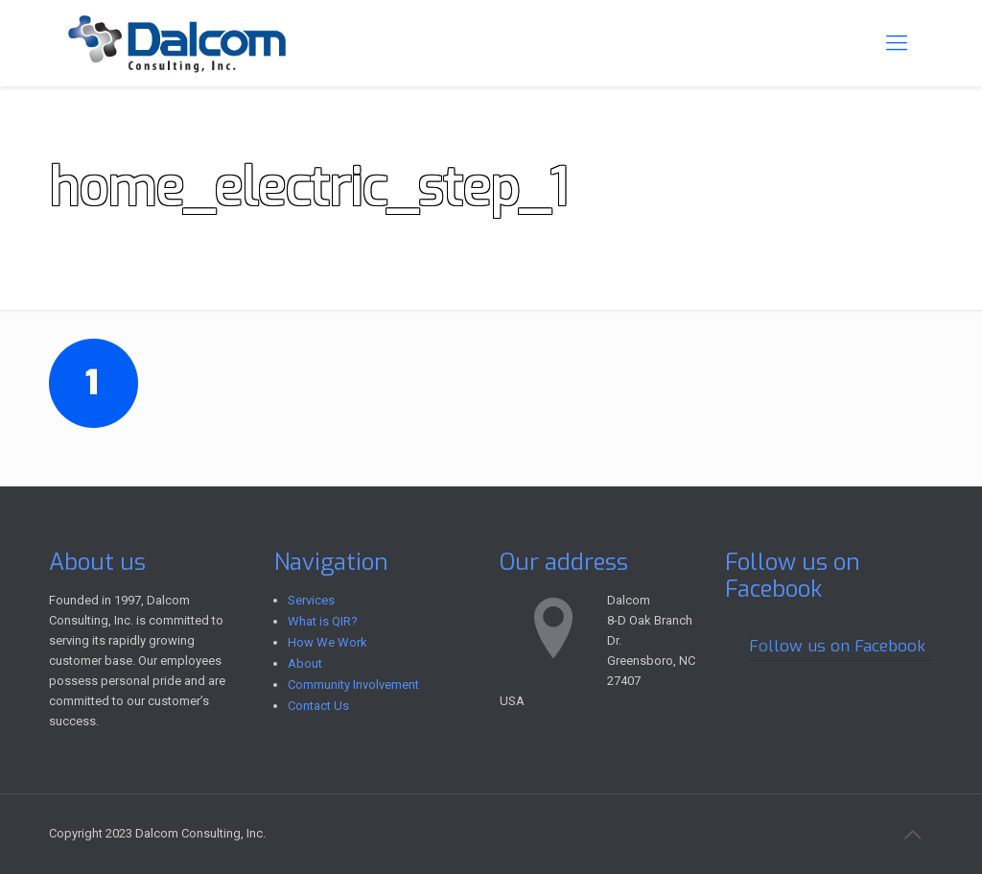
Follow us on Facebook (792, 575)
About (305, 663)
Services (311, 600)
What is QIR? (323, 621)
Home (755, 174)
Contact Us (318, 705)
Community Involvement (353, 684)
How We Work (327, 642)
